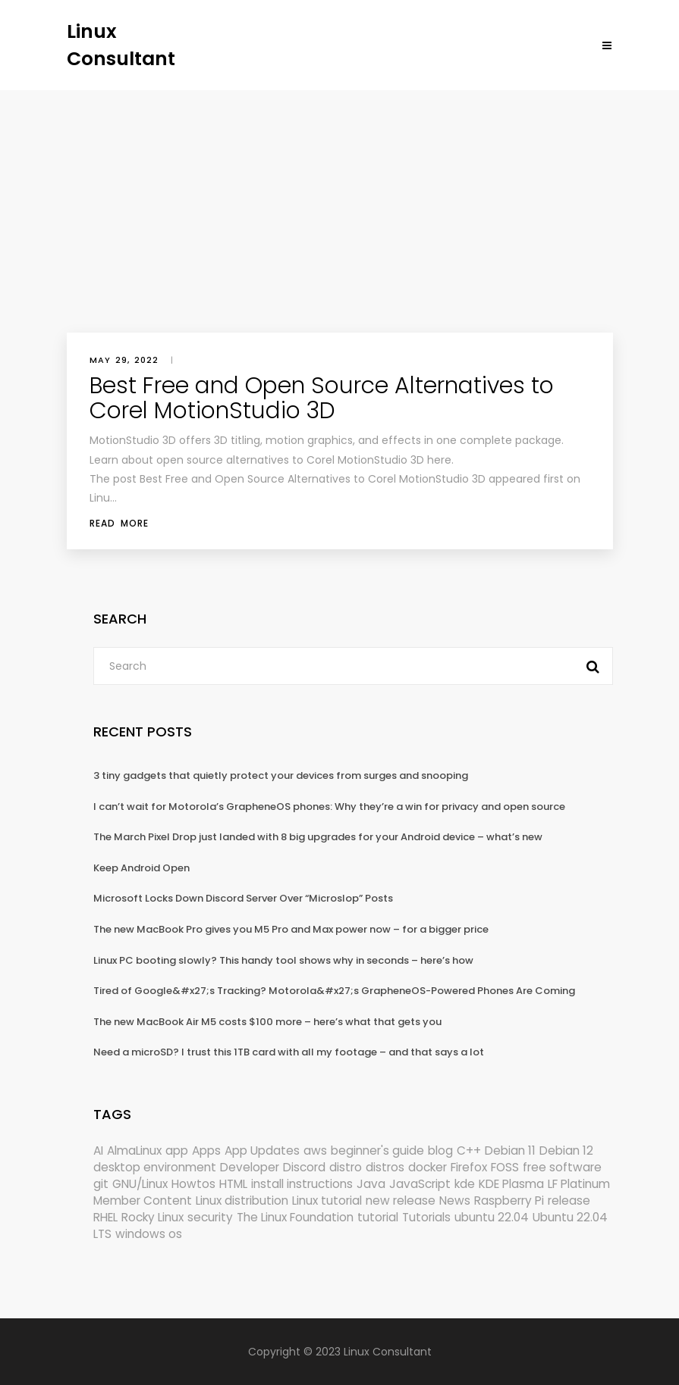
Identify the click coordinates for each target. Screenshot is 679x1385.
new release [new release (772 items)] (400, 1200)
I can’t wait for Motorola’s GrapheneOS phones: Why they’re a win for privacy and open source (329, 806)
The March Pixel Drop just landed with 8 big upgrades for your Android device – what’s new (317, 837)
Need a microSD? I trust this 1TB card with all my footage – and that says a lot (288, 1052)
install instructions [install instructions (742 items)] (302, 1184)
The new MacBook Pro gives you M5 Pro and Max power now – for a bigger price (291, 929)
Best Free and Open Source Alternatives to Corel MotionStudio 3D (322, 398)
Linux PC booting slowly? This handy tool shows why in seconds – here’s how (283, 960)
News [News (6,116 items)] (454, 1200)
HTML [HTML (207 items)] (233, 1184)
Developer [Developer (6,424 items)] (249, 1167)
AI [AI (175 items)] (98, 1150)
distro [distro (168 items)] (345, 1167)
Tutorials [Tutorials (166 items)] (426, 1217)
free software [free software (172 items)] (562, 1167)
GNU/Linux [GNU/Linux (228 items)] (140, 1184)
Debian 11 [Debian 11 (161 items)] (510, 1150)
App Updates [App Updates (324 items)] (262, 1150)
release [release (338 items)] (569, 1200)
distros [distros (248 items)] (385, 1167)
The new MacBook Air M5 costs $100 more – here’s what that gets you (267, 1022)
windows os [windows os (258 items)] (148, 1234)
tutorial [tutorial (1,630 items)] (377, 1217)
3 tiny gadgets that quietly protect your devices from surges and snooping (280, 775)
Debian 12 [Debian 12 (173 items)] (566, 1150)
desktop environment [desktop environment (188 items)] (154, 1167)
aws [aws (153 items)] (315, 1150)
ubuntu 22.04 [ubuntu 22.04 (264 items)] (491, 1217)
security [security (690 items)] (210, 1217)
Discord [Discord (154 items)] (304, 1167)
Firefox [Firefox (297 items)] (469, 1167)
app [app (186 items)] (176, 1150)
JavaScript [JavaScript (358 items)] (420, 1184)
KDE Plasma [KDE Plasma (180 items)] (511, 1184)
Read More (119, 523)
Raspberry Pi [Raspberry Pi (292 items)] (509, 1200)
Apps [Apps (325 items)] (206, 1150)
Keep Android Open (141, 868)
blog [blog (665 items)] (440, 1150)
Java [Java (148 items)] (371, 1184)
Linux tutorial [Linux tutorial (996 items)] (327, 1200)
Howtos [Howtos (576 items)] (193, 1184)
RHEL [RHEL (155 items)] (105, 1217)
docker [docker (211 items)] (427, 1167)
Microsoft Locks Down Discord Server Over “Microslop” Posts (243, 898)
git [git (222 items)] (100, 1184)
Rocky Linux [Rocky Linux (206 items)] (152, 1217)
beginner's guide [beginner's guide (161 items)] (377, 1150)
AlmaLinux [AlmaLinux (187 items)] (134, 1150)
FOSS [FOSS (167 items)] (505, 1167)
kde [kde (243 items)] (464, 1184)
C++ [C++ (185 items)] (469, 1150)
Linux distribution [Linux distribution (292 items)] (242, 1200)
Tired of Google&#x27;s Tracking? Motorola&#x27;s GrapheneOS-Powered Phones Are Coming (334, 990)
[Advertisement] (339, 204)
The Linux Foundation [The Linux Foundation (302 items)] (295, 1217)
